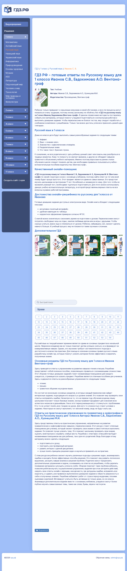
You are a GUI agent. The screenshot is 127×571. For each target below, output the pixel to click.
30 (94, 327)
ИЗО (8, 77)
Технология (11, 92)
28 (78, 327)
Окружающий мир (14, 84)
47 (54, 338)
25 (55, 327)
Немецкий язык (13, 54)
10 (110, 317)
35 (47, 332)
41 (94, 332)
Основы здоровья (14, 69)
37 (63, 332)
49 (70, 338)
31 (102, 327)
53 (102, 338)
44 (118, 332)
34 (39, 332)
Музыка (9, 73)
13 (47, 322)
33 (118, 327)
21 (110, 322)
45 (39, 338)
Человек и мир (13, 88)
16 (70, 322)
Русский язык (12, 50)
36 (55, 332)
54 (110, 338)
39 (78, 332)
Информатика (12, 61)
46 (47, 338)
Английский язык (14, 46)
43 (110, 332)
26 (63, 327)
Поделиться (43, 530)
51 (86, 338)
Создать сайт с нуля (14, 180)
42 (102, 332)
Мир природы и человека (13, 97)
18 (86, 322)
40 (86, 332)
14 (55, 322)
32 (110, 327)
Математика (11, 42)
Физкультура (12, 102)
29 (86, 327)
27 (70, 327)
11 (118, 317)
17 (78, 322)
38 (70, 332)
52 (94, 338)
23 (39, 327)
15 (63, 322)
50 (78, 338)
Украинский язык (13, 57)
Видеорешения (13, 24)
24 (47, 327)
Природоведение (14, 65)
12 (39, 322)
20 (102, 322)
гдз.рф (13, 558)
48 (62, 338)
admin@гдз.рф (117, 558)
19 (94, 322)
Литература (11, 81)
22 (118, 322)
